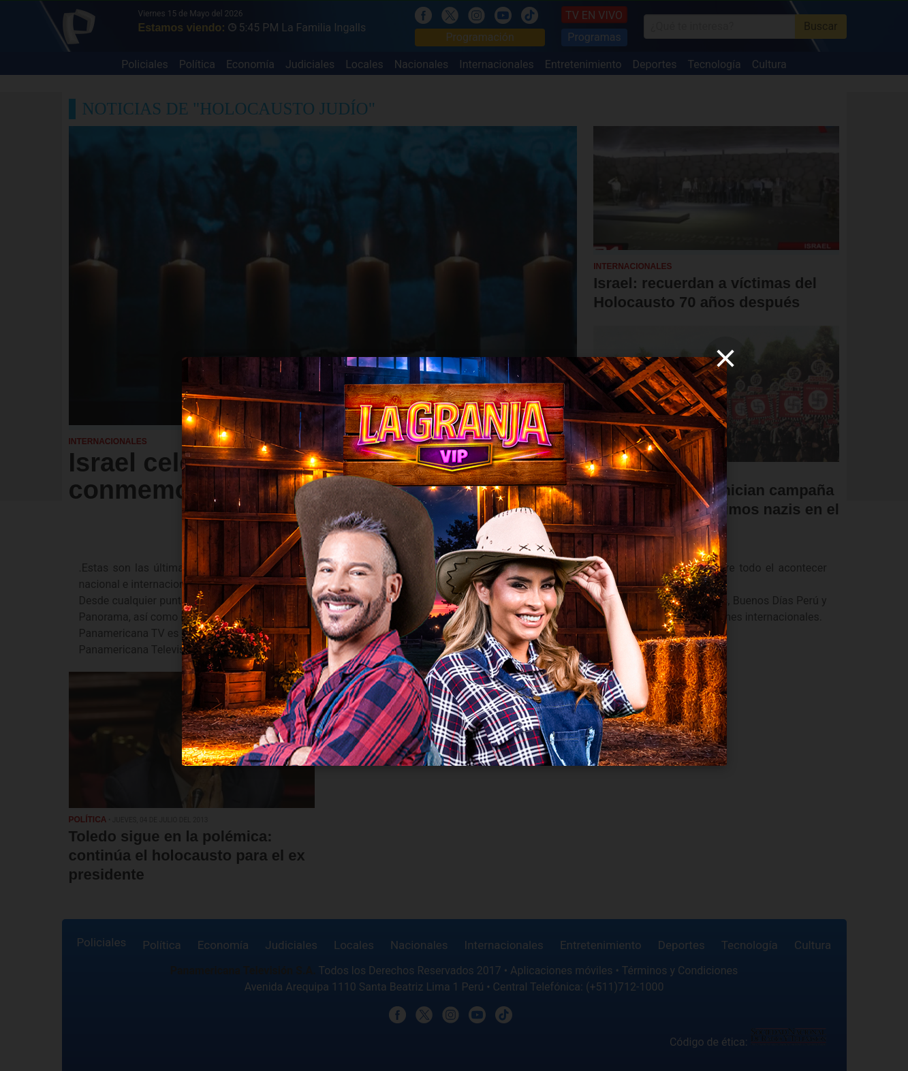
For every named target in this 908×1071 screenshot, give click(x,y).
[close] (725, 358)
